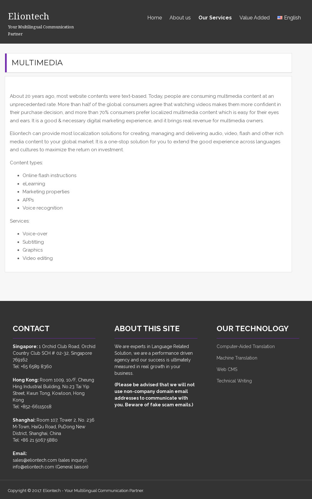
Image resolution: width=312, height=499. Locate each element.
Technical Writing (234, 380)
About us (180, 18)
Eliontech (31, 15)
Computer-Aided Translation (246, 346)
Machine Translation (237, 357)
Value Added (254, 18)
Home (154, 18)
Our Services (215, 18)
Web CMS (227, 369)
